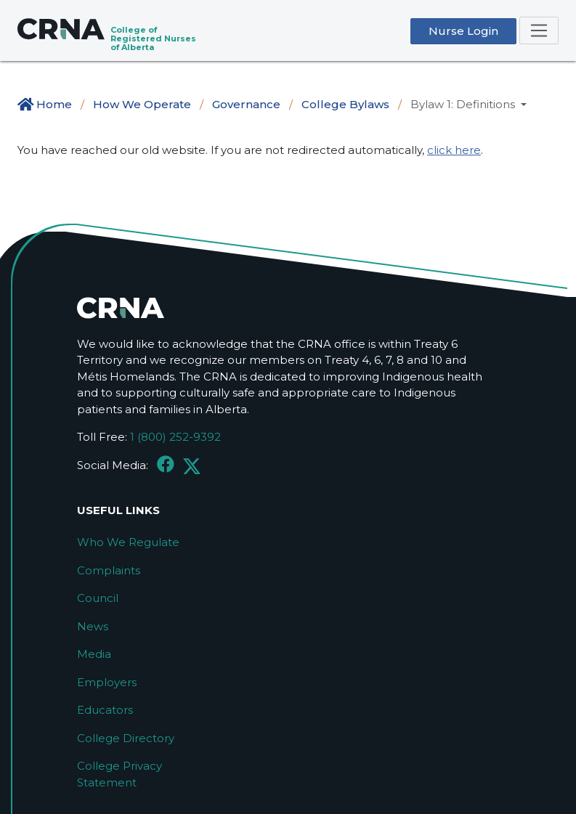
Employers (107, 682)
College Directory (125, 738)
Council (97, 598)
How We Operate (142, 104)
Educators (105, 710)
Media (94, 654)
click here (454, 150)
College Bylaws (345, 104)
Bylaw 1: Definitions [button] (464, 104)
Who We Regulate (128, 542)
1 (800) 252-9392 (175, 437)
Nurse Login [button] (463, 31)
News (92, 626)
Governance (246, 104)
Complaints (108, 570)
